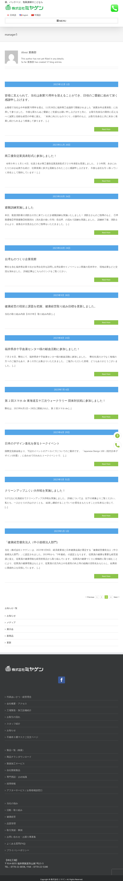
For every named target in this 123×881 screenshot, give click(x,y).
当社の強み (12, 803)
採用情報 (11, 783)
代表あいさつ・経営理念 (19, 696)
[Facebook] (61, 679)
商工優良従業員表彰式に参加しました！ (31, 156)
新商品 (10, 635)
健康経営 (11, 816)
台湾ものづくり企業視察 (21, 259)
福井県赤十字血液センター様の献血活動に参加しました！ (42, 349)
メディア (11, 622)
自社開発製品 (13, 770)
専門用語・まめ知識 (17, 776)
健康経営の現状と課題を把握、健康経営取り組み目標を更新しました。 (51, 306)
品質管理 (11, 823)
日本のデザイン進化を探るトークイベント (32, 443)
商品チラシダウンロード (19, 756)
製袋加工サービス (16, 763)
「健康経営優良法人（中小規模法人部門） (32, 542)
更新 (9, 642)
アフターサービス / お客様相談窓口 (24, 790)
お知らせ (11, 615)
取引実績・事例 (14, 830)
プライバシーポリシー (18, 850)
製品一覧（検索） (16, 750)
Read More (106, 129)
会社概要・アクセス (17, 703)
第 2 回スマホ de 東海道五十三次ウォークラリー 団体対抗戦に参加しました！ (55, 400)
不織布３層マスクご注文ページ (22, 737)
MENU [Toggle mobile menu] (62, 20)
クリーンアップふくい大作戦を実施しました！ (35, 490)
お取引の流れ (13, 717)
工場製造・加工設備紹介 (19, 710)
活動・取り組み (14, 810)
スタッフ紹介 (13, 723)
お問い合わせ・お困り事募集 (21, 836)
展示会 (10, 629)
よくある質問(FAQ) (16, 843)
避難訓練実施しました (19, 207)
